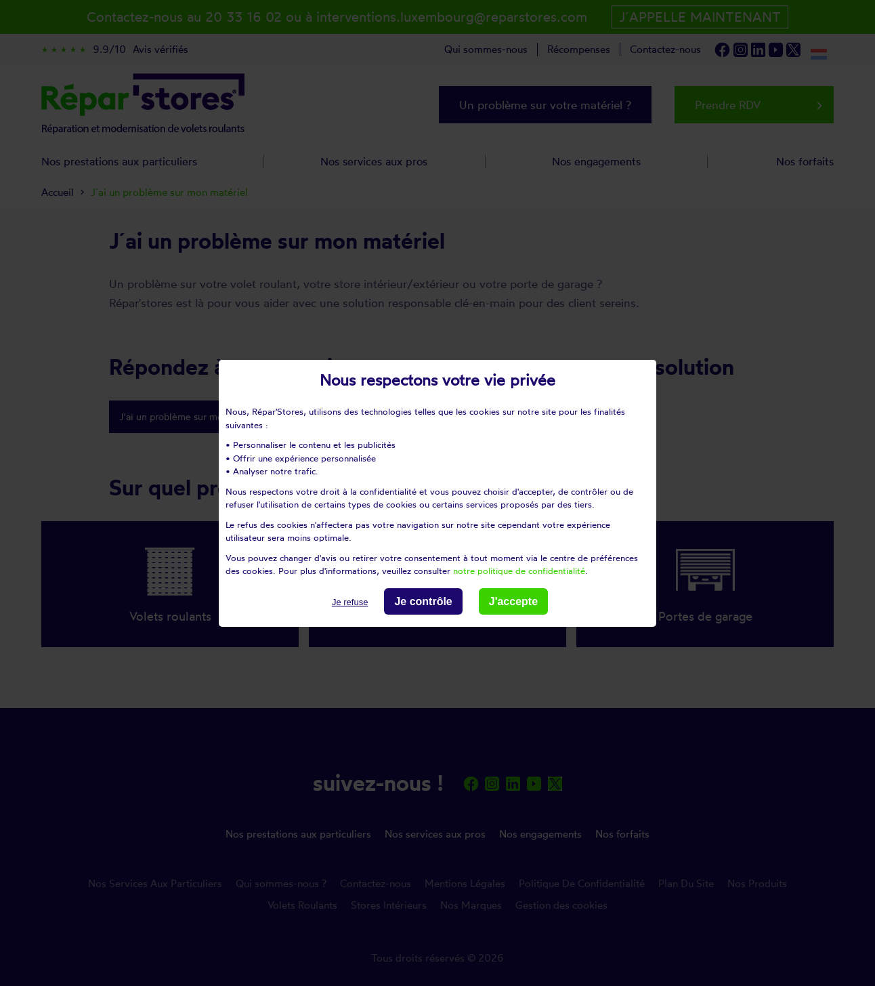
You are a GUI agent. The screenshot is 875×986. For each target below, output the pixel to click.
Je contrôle (423, 601)
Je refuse (350, 601)
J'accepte (513, 601)
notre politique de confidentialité (519, 570)
